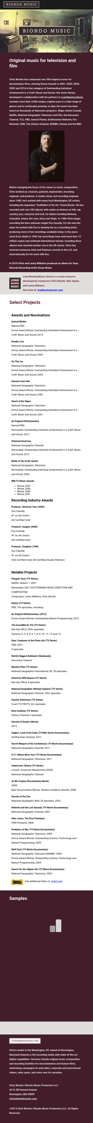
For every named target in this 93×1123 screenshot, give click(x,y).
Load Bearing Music (72, 97)
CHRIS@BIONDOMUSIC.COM (25, 1041)
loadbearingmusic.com (50, 290)
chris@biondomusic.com (23, 1098)
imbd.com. (57, 881)
